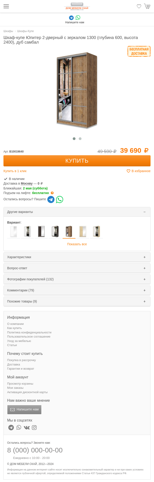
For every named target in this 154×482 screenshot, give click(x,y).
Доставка (13, 364)
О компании (15, 324)
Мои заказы (15, 387)
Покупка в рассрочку (21, 360)
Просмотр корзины (20, 383)
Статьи (12, 345)
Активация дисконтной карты (27, 392)
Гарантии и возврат (20, 368)
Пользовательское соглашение (28, 336)
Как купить (14, 328)
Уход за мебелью (19, 341)
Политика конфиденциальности (29, 332)
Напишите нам (24, 409)
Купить (76, 161)
